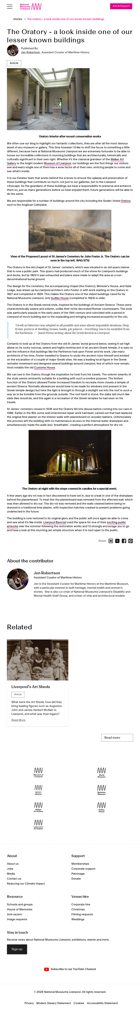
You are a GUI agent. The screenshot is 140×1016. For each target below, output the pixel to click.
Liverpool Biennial (54, 522)
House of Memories (19, 909)
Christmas (78, 909)
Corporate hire (80, 904)
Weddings (77, 919)
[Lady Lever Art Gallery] (38, 824)
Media (11, 873)
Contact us (14, 878)
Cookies (79, 1003)
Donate (76, 878)
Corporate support (83, 868)
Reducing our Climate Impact (26, 883)
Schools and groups (20, 904)
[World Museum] (101, 772)
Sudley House (60, 298)
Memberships (80, 863)
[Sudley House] (101, 807)
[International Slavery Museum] (38, 790)
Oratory (125, 200)
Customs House (44, 367)
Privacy (29, 1003)
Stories (17, 19)
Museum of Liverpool (57, 163)
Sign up (17, 949)
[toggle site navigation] (9, 6)
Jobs (10, 868)
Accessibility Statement (102, 1003)
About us (13, 863)
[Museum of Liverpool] (38, 772)
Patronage (78, 873)
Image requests (17, 919)
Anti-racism (14, 914)
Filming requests (82, 914)
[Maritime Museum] (101, 790)
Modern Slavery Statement (53, 1003)
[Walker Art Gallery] (38, 807)
